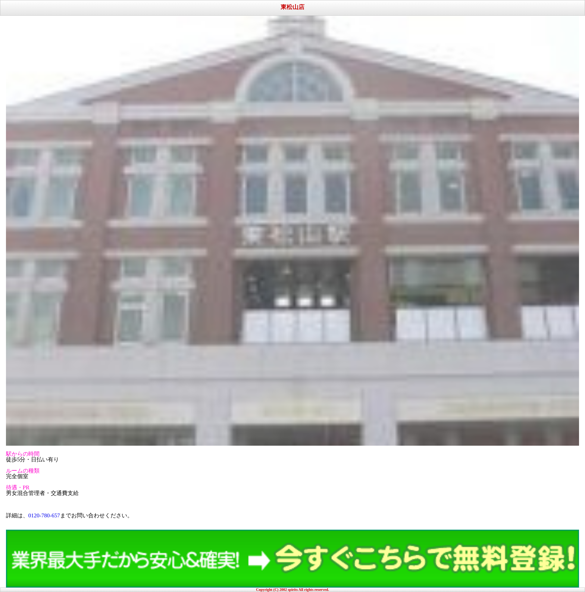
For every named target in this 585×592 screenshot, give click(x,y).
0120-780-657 (44, 515)
